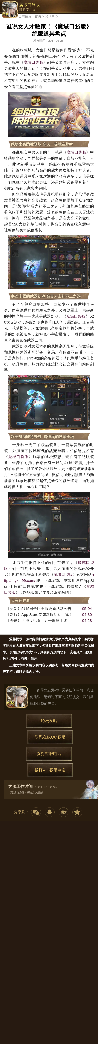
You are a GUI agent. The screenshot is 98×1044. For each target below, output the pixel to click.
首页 (38, 16)
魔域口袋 (17, 697)
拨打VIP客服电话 (49, 770)
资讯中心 (51, 16)
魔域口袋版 (10, 9)
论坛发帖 (49, 720)
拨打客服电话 (49, 753)
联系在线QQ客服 (50, 737)
